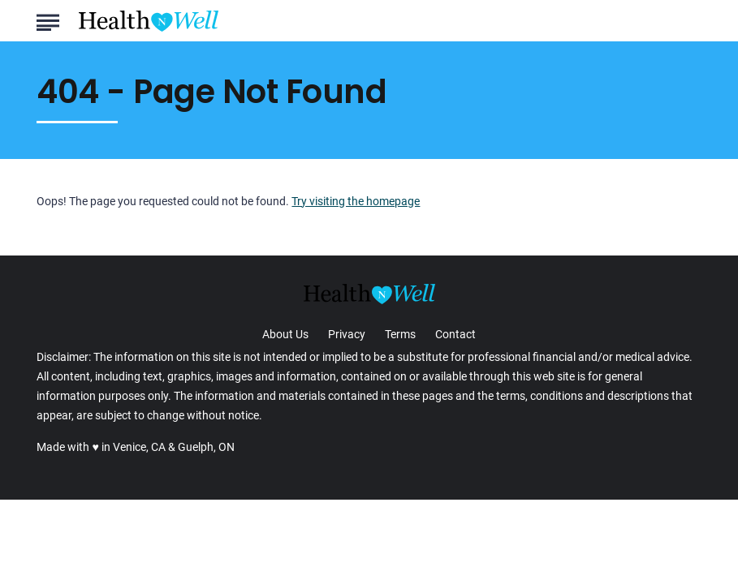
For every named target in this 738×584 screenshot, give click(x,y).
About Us (285, 334)
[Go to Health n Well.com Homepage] (148, 21)
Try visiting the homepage (355, 201)
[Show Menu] (47, 19)
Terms (400, 334)
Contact (455, 334)
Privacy (346, 334)
